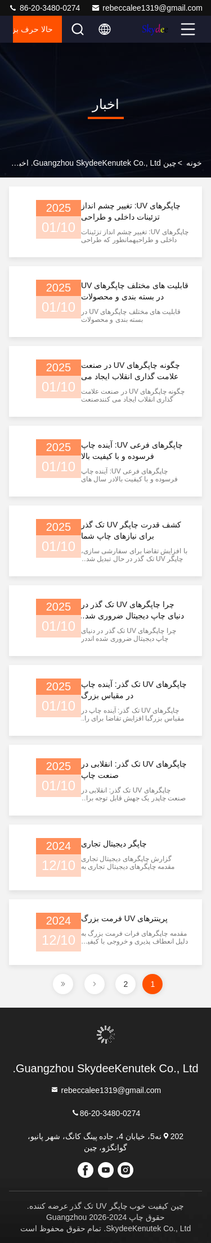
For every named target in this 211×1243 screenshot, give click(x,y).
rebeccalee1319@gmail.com (147, 7)
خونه (194, 162)
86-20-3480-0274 (44, 7)
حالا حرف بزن (33, 29)
